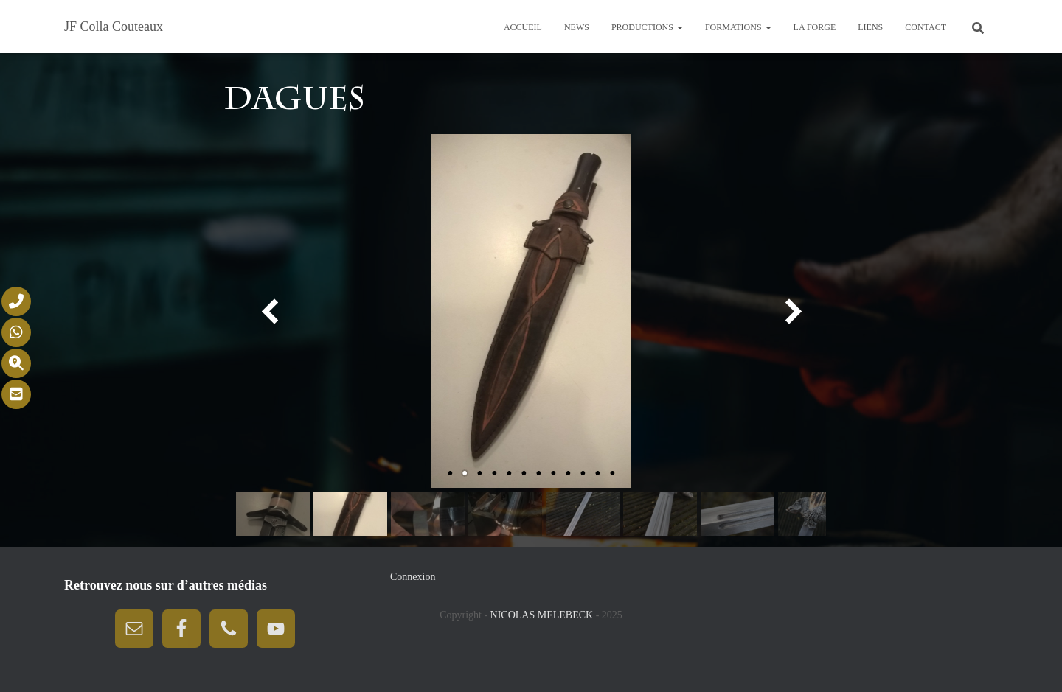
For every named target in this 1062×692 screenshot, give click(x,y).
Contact (925, 27)
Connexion (412, 576)
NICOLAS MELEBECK (543, 615)
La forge (815, 27)
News (576, 27)
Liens (870, 27)
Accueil (523, 27)
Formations (738, 27)
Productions (647, 27)
